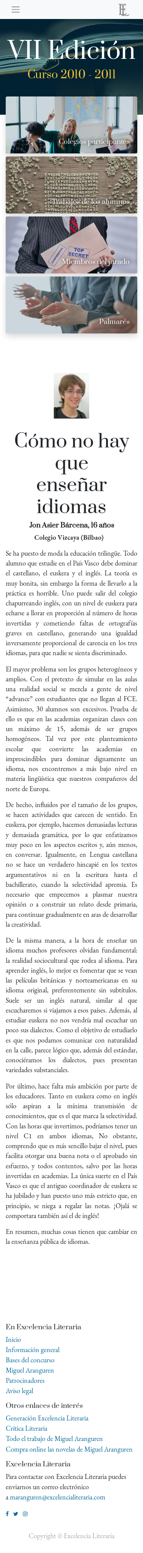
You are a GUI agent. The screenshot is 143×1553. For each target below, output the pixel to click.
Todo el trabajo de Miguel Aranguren (54, 1438)
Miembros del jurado (96, 262)
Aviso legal (19, 1390)
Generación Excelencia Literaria (47, 1418)
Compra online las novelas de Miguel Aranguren (69, 1449)
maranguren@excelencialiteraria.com (57, 1497)
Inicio (13, 1339)
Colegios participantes (94, 141)
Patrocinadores (25, 1380)
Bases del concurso (30, 1360)
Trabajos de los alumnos (91, 201)
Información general (32, 1349)
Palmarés (114, 322)
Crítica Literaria (26, 1428)
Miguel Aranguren (30, 1370)
